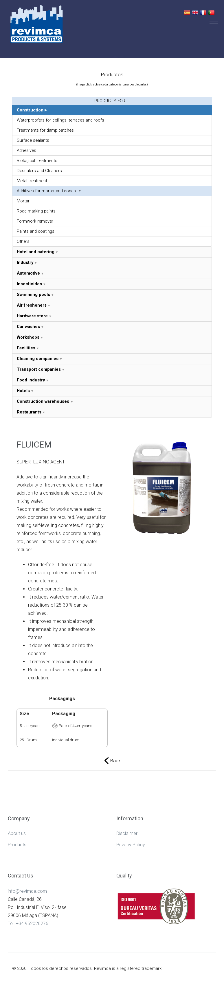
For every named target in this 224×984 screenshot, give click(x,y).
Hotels (23, 390)
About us (17, 833)
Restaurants (29, 412)
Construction (30, 110)
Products (17, 844)
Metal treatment (32, 180)
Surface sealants (33, 140)
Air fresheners (32, 305)
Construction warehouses (43, 401)
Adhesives (26, 150)
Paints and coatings (35, 231)
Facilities (26, 348)
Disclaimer (126, 833)
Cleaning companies (37, 358)
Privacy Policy (130, 844)
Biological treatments (37, 160)
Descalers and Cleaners (39, 170)
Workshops (28, 337)
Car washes (28, 326)
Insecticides (29, 283)
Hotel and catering (35, 251)
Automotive (28, 273)
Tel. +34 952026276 (28, 923)
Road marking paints (36, 211)
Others (23, 241)
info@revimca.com (27, 891)
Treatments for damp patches (45, 130)
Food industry (31, 380)
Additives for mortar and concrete (49, 190)
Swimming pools (33, 294)
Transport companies (39, 369)
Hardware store (32, 315)
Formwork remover (35, 221)
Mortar (23, 201)
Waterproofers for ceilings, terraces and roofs (60, 120)
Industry (25, 262)
